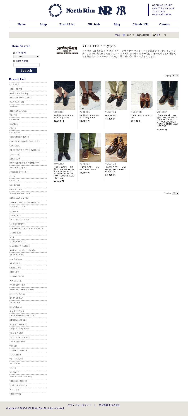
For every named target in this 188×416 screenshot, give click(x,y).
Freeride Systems (18, 172)
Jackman (13, 211)
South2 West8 (16, 311)
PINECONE (15, 281)
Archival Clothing (19, 93)
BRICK (13, 115)
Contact (164, 24)
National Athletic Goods (22, 250)
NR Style (94, 24)
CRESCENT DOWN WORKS (24, 150)
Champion (14, 132)
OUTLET (14, 272)
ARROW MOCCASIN (20, 97)
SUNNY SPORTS (18, 324)
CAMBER (14, 119)
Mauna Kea (15, 232)
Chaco (12, 128)
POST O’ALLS (17, 285)
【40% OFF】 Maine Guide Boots (89, 168)
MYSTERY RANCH (19, 246)
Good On (14, 180)
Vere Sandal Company (21, 376)
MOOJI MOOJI (17, 241)
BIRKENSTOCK (18, 111)
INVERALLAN (17, 206)
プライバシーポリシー (79, 405)
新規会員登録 (143, 35)
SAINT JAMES (17, 294)
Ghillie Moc (111, 115)
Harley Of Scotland (19, 193)
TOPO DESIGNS (18, 350)
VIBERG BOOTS (18, 381)
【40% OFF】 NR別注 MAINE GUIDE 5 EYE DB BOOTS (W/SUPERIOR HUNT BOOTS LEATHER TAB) (167, 120)
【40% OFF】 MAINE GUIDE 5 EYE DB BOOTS (115, 169)
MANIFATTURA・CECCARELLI (27, 228)
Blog (117, 24)
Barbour (13, 106)
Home (22, 24)
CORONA (14, 146)
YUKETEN (15, 394)
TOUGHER (15, 354)
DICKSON (14, 159)
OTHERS (14, 84)
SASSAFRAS (16, 298)
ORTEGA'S (15, 267)
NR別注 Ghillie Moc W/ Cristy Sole (64, 116)
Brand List (67, 24)
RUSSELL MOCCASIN (21, 289)
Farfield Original (18, 167)
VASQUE (14, 372)
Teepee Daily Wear (19, 328)
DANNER (14, 154)
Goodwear (14, 185)
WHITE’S (14, 389)
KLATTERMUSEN (19, 219)
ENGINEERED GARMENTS (24, 163)
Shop (43, 24)
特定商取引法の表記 (109, 405)
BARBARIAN (16, 102)
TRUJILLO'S (16, 359)
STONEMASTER (18, 320)
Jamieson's (15, 215)
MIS (11, 237)
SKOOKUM (15, 307)
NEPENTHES (16, 254)
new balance (15, 259)
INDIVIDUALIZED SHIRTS (24, 202)
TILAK (13, 346)
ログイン (131, 35)
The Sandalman (17, 341)
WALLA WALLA (18, 385)
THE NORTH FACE (19, 337)
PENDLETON (16, 276)
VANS (12, 368)
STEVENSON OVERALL (22, 315)
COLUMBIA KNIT (19, 137)
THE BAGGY (16, 333)
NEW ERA (15, 263)
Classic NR (140, 24)
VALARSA (15, 363)
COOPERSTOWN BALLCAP (24, 141)
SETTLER (14, 302)
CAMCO (13, 124)
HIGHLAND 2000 (18, 198)
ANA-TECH (15, 89)
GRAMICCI (15, 189)
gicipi (12, 176)
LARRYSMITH (17, 224)
